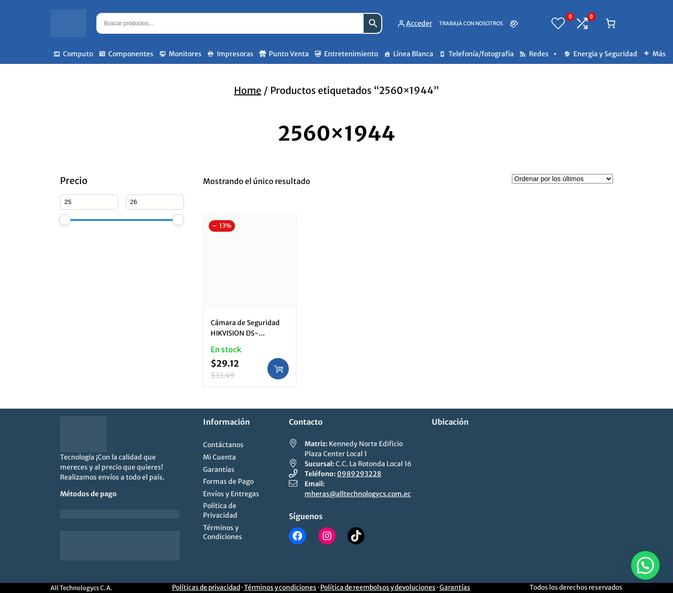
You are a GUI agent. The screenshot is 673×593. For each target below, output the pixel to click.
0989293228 (359, 474)
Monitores (185, 54)
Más (659, 54)
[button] (645, 565)
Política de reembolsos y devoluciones (378, 587)
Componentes (130, 54)
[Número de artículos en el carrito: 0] (610, 23)
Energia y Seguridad (605, 54)
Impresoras (235, 54)
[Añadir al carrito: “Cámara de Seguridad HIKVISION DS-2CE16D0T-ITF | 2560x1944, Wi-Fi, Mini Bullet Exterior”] (278, 368)
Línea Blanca (413, 54)
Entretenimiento (351, 54)
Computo (78, 54)
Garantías (454, 587)
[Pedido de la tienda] (562, 179)
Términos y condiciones (280, 587)
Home (247, 90)
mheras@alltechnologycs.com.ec (358, 494)
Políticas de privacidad (206, 587)
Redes (543, 53)
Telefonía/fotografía (481, 54)
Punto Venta (289, 54)
